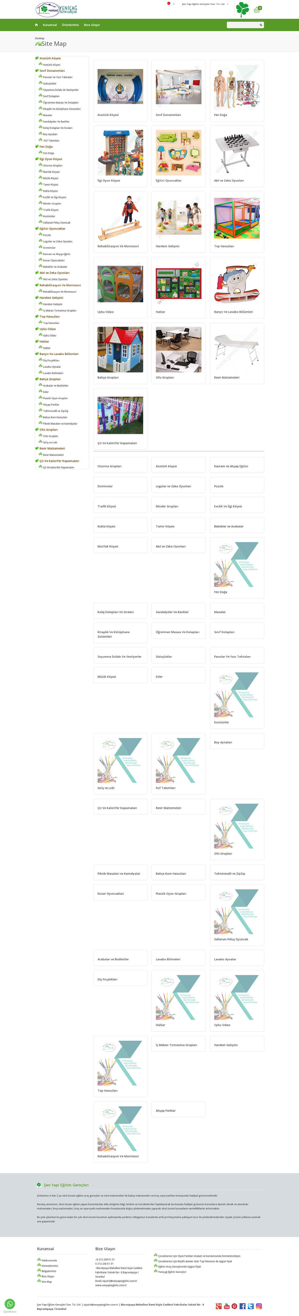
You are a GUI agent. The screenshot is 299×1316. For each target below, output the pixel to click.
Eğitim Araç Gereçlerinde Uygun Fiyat (177, 1266)
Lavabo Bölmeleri (50, 373)
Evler (43, 392)
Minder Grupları (49, 203)
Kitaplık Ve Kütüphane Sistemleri (59, 109)
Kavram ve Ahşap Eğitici (54, 254)
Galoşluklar (47, 83)
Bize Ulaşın (92, 25)
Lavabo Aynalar (49, 367)
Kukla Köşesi (48, 191)
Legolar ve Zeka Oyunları (55, 241)
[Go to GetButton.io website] (9, 1311)
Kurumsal (50, 25)
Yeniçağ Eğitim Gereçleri (170, 1272)
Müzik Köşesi (48, 178)
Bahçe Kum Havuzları (52, 417)
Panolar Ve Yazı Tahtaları (55, 77)
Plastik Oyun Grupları (53, 398)
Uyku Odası (46, 329)
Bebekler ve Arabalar (52, 267)
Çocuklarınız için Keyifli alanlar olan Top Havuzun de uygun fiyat (193, 1261)
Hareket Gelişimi (49, 298)
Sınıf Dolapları (49, 96)
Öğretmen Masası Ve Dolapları (58, 102)
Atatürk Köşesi (48, 58)
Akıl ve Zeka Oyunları (53, 273)
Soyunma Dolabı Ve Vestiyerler (58, 90)
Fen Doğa (44, 146)
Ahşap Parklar (48, 404)
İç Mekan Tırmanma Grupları (57, 310)
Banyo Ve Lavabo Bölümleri (57, 354)
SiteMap (39, 38)
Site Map (44, 1281)
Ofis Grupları (47, 430)
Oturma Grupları (50, 165)
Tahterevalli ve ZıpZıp (53, 411)
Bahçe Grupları (48, 379)
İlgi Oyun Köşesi (49, 159)
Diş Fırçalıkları (48, 360)
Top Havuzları (48, 316)
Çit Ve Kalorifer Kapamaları (57, 461)
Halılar (42, 341)
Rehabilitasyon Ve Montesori (58, 285)
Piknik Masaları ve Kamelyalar (57, 423)
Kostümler (46, 216)
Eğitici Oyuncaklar (50, 228)
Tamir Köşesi (48, 184)
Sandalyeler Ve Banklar (54, 121)
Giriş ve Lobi (47, 442)
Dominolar (47, 247)
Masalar (45, 115)
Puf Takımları (48, 140)
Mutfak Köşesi (49, 172)
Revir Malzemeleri (50, 448)
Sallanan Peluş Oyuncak (54, 222)
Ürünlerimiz (70, 25)
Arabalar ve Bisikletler (53, 385)
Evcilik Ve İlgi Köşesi (52, 197)
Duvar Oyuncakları (51, 260)
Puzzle (44, 235)
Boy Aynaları (47, 134)
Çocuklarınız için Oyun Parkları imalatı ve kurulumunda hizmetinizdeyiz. (197, 1256)
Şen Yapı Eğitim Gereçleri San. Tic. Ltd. (203, 4)
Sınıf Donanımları (50, 71)
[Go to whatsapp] (10, 1304)
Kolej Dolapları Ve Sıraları (55, 128)
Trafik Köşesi (48, 210)
